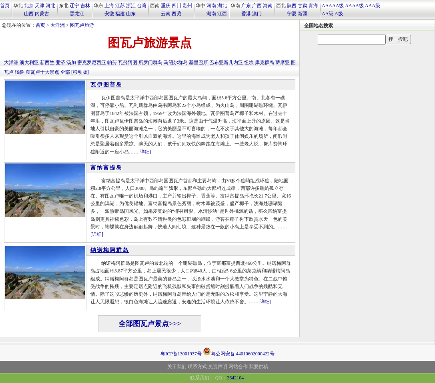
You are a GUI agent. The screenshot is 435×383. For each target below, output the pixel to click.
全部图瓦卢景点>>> (149, 324)
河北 (50, 5)
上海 (109, 5)
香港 (246, 13)
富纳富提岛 (106, 168)
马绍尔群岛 (176, 62)
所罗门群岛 (150, 62)
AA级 (327, 13)
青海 (313, 5)
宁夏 (292, 13)
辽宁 (74, 5)
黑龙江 (77, 13)
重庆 (165, 5)
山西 (29, 13)
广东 (246, 5)
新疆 (302, 13)
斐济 (60, 62)
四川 (176, 5)
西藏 (176, 13)
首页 (5, 5)
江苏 (120, 5)
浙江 (131, 5)
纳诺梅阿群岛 (109, 250)
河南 (211, 5)
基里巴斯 (198, 62)
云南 (165, 13)
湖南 (211, 13)
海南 (268, 5)
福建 (120, 13)
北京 (29, 5)
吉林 (85, 5)
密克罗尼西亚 (91, 62)
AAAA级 (354, 5)
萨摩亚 (282, 62)
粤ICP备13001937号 (181, 354)
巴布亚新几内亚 (226, 62)
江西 (222, 13)
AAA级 (372, 5)
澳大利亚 (29, 62)
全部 (65, 72)
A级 (339, 13)
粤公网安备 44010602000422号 (239, 351)
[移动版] (80, 72)
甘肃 (302, 5)
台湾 (141, 5)
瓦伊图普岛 (106, 85)
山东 (131, 13)
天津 (39, 5)
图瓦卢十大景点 (42, 72)
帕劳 (112, 62)
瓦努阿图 (127, 62)
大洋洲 (57, 25)
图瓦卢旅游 (82, 25)
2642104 (235, 378)
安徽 (109, 13)
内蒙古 (42, 13)
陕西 (292, 5)
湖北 (222, 5)
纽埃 (249, 62)
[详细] (144, 152)
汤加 (71, 62)
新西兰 (47, 62)
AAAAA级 (333, 5)
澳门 (257, 13)
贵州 (187, 5)
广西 (257, 5)
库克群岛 (264, 62)
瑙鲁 (19, 72)
